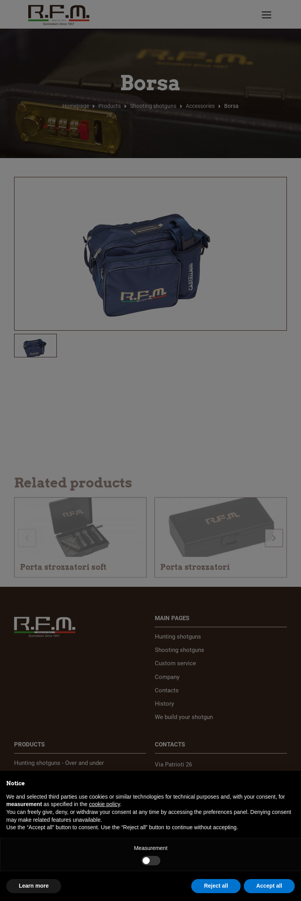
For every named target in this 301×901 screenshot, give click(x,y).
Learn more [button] (34, 886)
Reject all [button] (216, 886)
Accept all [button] (269, 886)
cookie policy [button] (104, 804)
